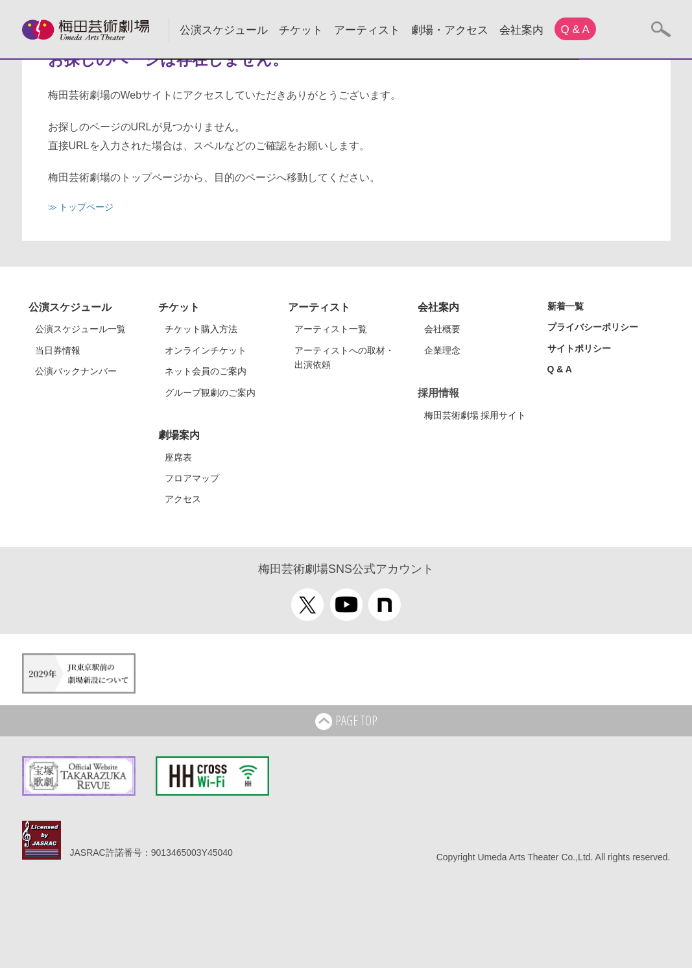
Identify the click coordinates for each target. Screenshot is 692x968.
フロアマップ (192, 478)
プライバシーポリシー (592, 327)
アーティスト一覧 (330, 329)
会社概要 (442, 329)
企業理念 (442, 350)
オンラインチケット (205, 350)
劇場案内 (179, 435)
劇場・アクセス (449, 30)
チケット (301, 30)
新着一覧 (565, 306)
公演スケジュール (224, 30)
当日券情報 (57, 350)
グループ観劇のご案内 (210, 392)
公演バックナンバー (76, 371)
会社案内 (521, 30)
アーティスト (367, 30)
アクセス (183, 499)
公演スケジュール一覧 (80, 329)
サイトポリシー (579, 348)
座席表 (178, 457)
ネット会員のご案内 (205, 371)
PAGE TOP (346, 721)
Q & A (575, 29)
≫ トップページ (81, 207)
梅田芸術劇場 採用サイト (475, 415)
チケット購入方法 (201, 329)
